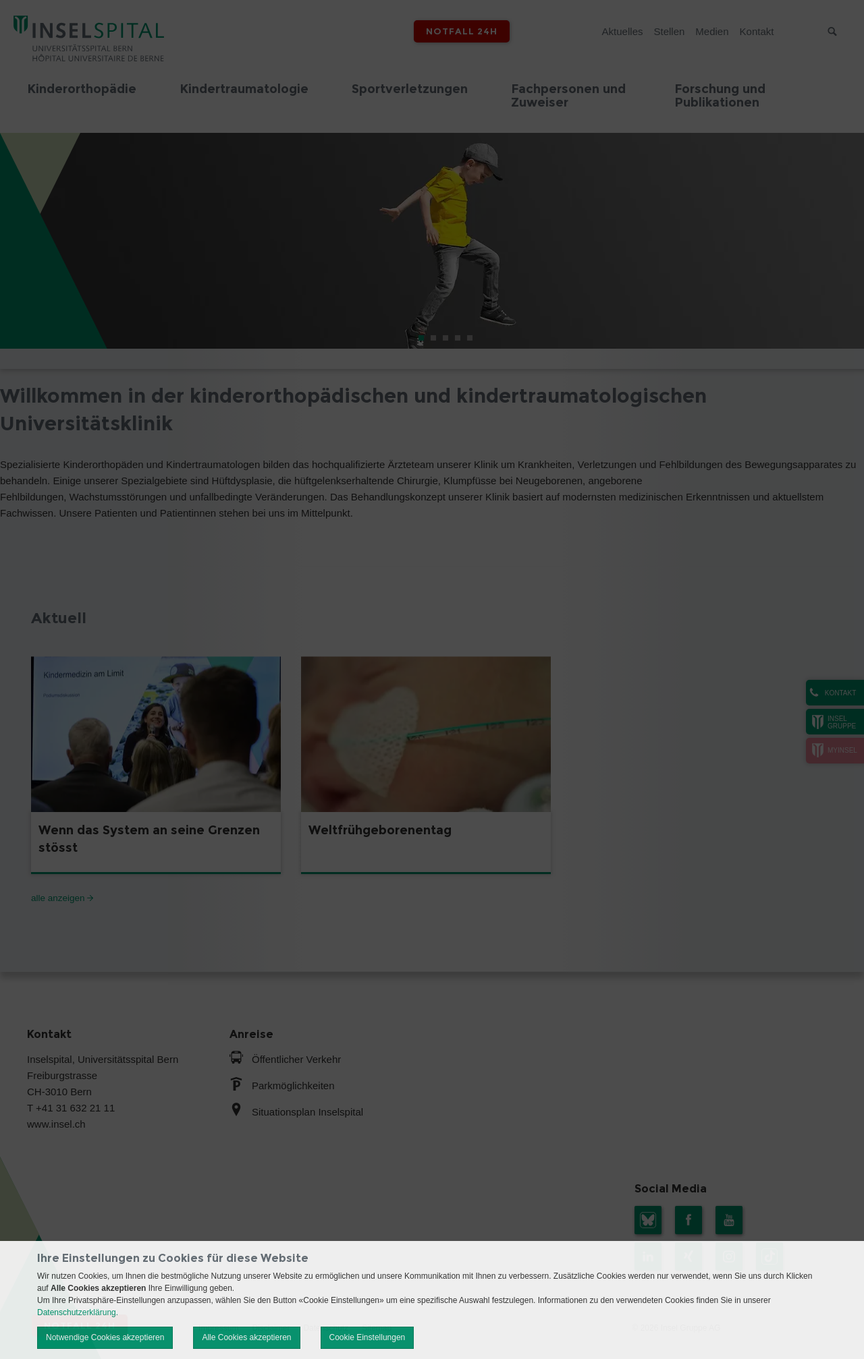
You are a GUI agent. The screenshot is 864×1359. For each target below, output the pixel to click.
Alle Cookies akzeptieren (246, 1337)
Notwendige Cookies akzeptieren (105, 1337)
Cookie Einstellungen (367, 1337)
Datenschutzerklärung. (77, 1312)
